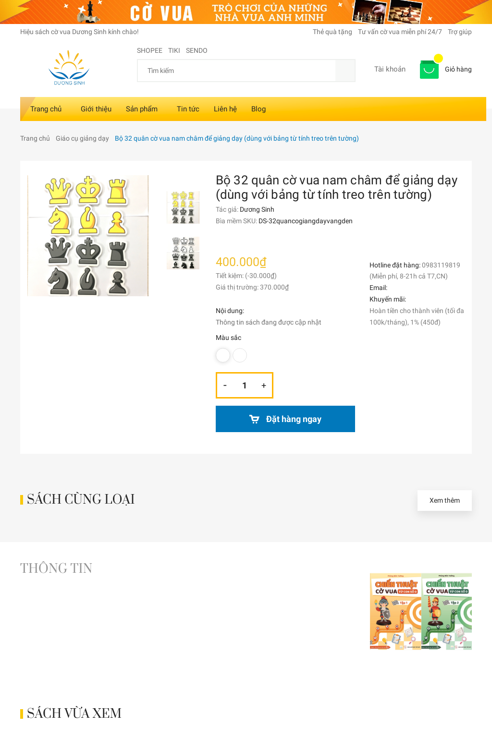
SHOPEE (149, 50)
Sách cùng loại (81, 500)
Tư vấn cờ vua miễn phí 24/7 (400, 32)
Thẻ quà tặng (332, 32)
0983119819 (441, 265)
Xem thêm (445, 500)
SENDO (197, 50)
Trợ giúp (460, 32)
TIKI (174, 50)
